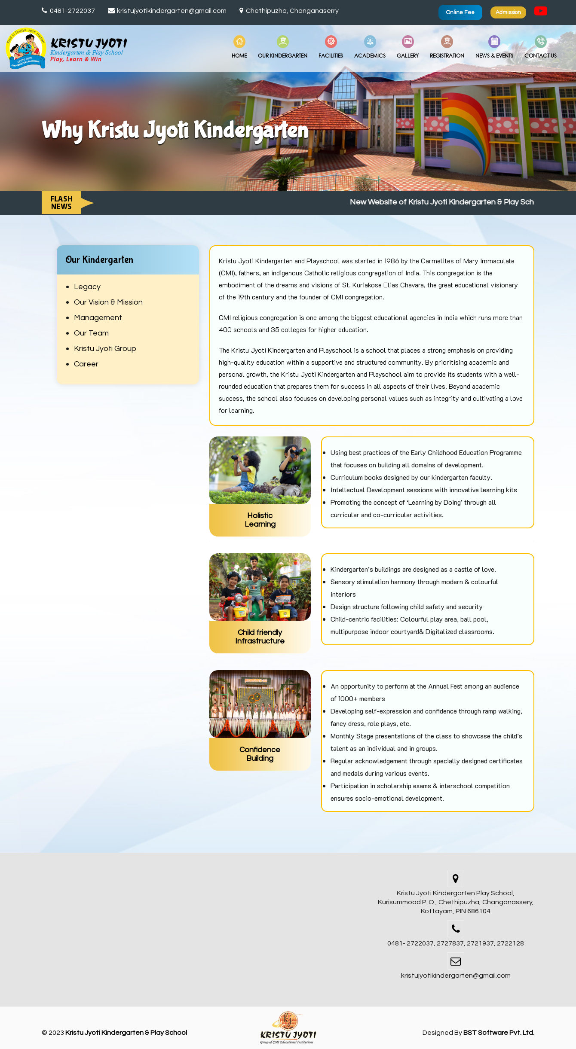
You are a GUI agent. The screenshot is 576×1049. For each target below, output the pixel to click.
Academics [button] (370, 47)
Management (98, 318)
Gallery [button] (408, 47)
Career (86, 364)
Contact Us (540, 47)
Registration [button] (447, 47)
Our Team (91, 333)
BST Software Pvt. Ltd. (498, 1032)
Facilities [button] (331, 47)
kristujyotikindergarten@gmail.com (167, 10)
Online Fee (460, 12)
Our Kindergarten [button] (282, 47)
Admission (508, 12)
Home (239, 47)
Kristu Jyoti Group (105, 349)
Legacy (87, 287)
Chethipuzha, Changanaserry (289, 10)
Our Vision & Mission (108, 302)
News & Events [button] (494, 47)
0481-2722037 (68, 10)
